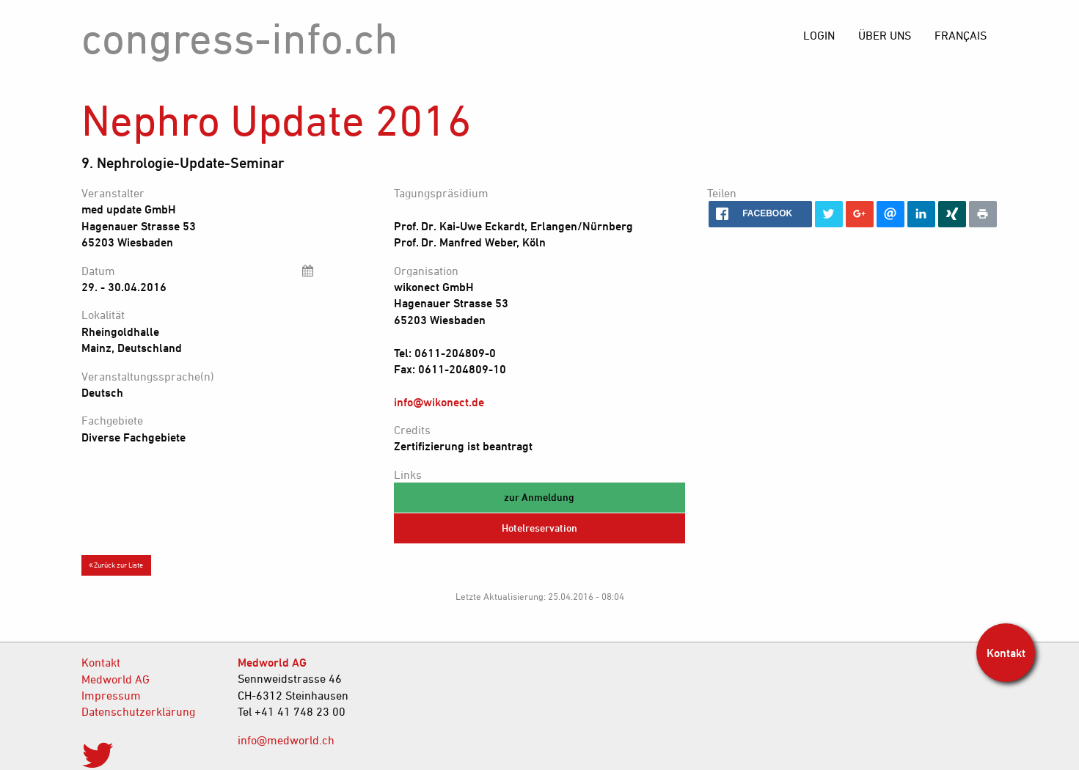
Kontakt (100, 662)
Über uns (884, 35)
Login (819, 35)
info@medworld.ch (286, 740)
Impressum (111, 695)
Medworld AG (115, 679)
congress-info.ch (239, 37)
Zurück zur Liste (116, 564)
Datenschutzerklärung (138, 711)
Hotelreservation (539, 527)
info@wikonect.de (439, 401)
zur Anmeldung (539, 497)
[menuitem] (960, 35)
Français (960, 35)
